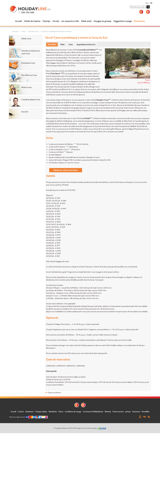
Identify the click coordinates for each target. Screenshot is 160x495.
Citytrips (46, 21)
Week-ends (86, 21)
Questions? (29, 411)
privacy (128, 411)
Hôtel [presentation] (62, 44)
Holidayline (64, 428)
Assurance (136, 411)
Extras (60, 411)
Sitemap (108, 411)
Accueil (18, 21)
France (24, 31)
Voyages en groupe (102, 21)
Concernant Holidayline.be (93, 411)
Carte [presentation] (71, 44)
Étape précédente (54, 392)
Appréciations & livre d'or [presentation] (86, 44)
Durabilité (145, 411)
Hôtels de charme (32, 21)
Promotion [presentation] (52, 44)
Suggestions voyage (122, 21)
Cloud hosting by (92, 428)
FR (151, 3)
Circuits (55, 21)
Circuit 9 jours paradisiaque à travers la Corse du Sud (56, 31)
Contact (21, 411)
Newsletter (53, 411)
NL (147, 3)
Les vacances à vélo (70, 21)
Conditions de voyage (73, 411)
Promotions (139, 21)
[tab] (52, 44)
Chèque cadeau (41, 411)
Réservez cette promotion (66, 170)
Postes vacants (118, 411)
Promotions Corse (33, 31)
